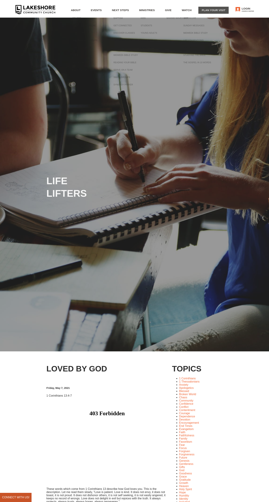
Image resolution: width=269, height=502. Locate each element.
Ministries (163, 11)
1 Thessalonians (189, 381)
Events (121, 11)
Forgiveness (186, 454)
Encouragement (189, 422)
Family (183, 438)
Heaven (184, 486)
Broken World (187, 394)
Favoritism (185, 441)
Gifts (182, 467)
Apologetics (186, 387)
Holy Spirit (185, 489)
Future (183, 457)
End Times (186, 425)
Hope (182, 492)
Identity (183, 498)
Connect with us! (15, 497)
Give (181, 11)
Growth (183, 482)
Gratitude (185, 479)
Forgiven (184, 451)
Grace (183, 476)
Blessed (184, 391)
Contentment (187, 410)
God (181, 470)
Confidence (186, 403)
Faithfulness (186, 435)
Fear (182, 444)
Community (186, 400)
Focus (183, 448)
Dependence (187, 416)
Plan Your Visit (219, 11)
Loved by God (77, 368)
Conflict (183, 406)
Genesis (184, 460)
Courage (184, 413)
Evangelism (186, 429)
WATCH (196, 11)
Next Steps (141, 11)
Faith (182, 432)
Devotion (184, 419)
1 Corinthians (187, 378)
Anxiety (183, 384)
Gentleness (186, 463)
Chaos (183, 397)
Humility (184, 495)
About (104, 11)
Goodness (185, 473)
